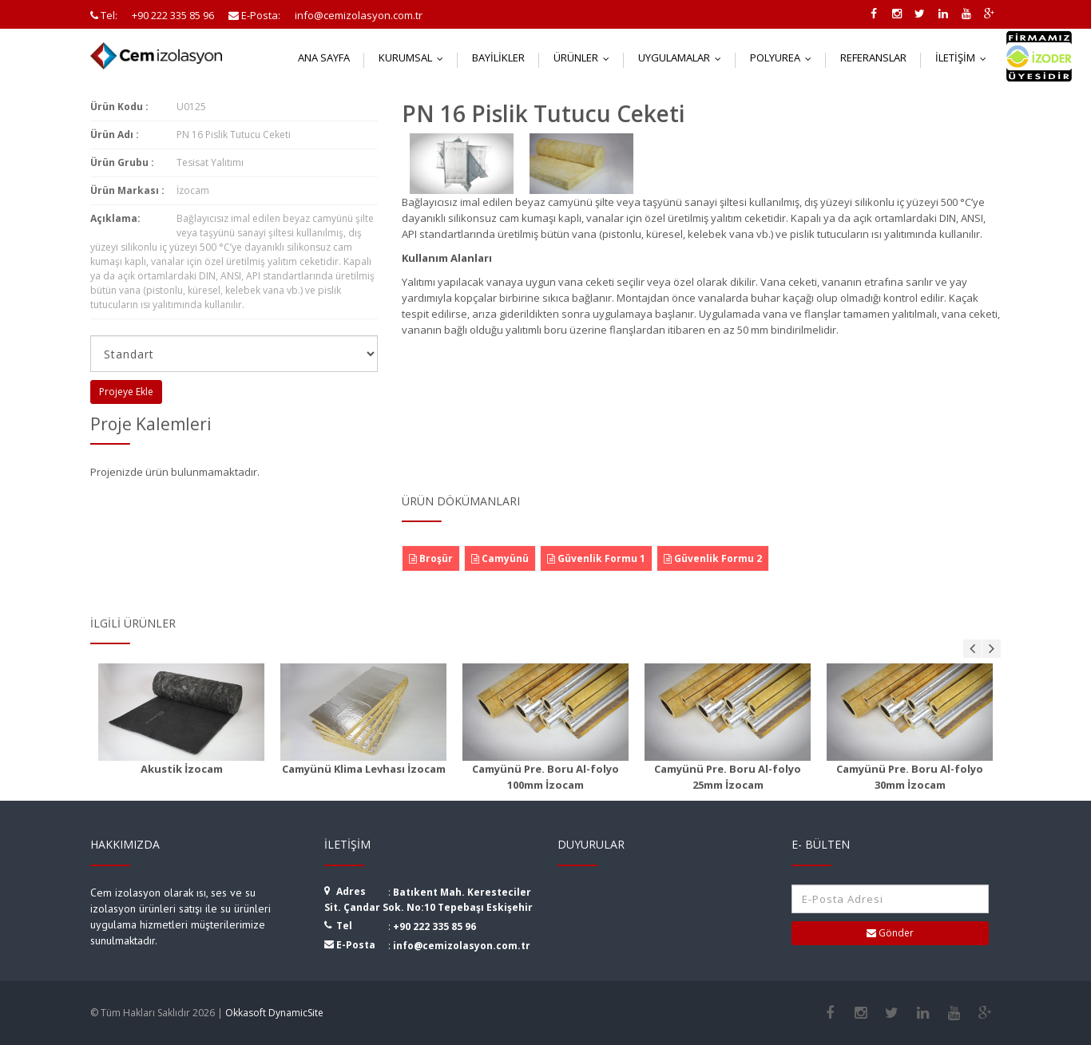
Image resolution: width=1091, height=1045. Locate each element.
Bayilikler (498, 57)
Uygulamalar (683, 57)
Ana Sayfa (324, 57)
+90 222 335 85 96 (434, 926)
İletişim (964, 57)
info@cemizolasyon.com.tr (461, 945)
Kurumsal (414, 57)
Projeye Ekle (126, 391)
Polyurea (784, 57)
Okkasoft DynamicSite (274, 1012)
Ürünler (585, 57)
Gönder (890, 933)
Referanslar (873, 57)
